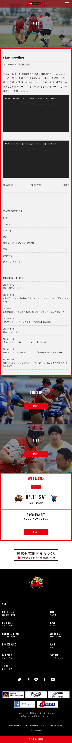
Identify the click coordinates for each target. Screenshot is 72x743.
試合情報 (7, 255)
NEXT (66, 185)
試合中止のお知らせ (36, 330)
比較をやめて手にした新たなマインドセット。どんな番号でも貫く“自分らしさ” (36, 362)
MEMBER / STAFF (25, 635)
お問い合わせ (36, 730)
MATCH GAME (25, 613)
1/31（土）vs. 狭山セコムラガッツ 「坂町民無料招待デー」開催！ (36, 351)
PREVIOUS (8, 185)
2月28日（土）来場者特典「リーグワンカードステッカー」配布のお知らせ (36, 298)
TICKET (25, 667)
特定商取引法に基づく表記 (52, 725)
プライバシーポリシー (17, 725)
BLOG (60, 646)
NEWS (21, 64)
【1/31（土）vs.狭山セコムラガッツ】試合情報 (36, 340)
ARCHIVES (36, 185)
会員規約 (34, 725)
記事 (5, 249)
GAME (36, 532)
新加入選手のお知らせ (36, 286)
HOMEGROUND (25, 646)
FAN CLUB (25, 656)
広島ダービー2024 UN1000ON (18, 243)
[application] (36, 113)
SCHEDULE (25, 624)
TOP (4, 604)
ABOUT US (60, 635)
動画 (28, 64)
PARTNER (60, 656)
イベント (7, 230)
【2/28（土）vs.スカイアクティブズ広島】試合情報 (36, 320)
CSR (5, 218)
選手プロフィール (12, 262)
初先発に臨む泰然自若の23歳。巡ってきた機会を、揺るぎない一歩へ (36, 310)
